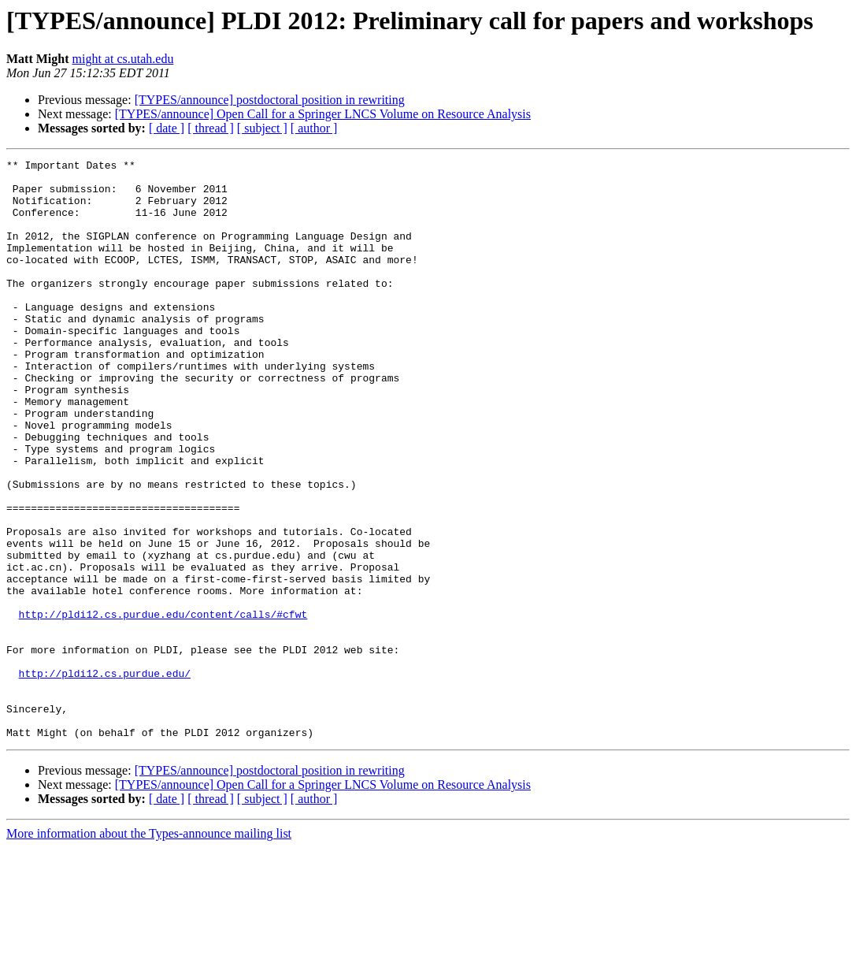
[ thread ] (210, 128)
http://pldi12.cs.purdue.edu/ (105, 777)
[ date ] (166, 128)
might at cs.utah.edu (123, 58)
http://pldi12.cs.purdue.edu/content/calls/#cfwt (163, 706)
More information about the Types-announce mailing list (148, 949)
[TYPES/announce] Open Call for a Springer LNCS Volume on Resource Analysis (323, 114)
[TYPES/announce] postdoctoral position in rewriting (270, 99)
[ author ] (314, 128)
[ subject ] (262, 128)
